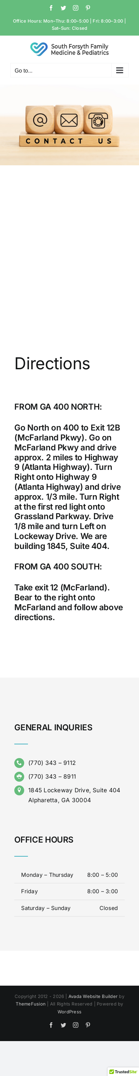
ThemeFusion (31, 1004)
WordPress (69, 1011)
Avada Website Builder (93, 996)
